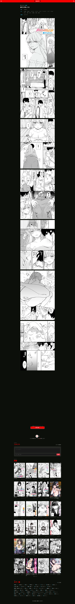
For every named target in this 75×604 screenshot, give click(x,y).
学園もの (16, 590)
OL (25, 593)
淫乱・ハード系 (55, 588)
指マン (30, 12)
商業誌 (26, 5)
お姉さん (28, 11)
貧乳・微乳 (30, 586)
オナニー (40, 593)
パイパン (40, 11)
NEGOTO (37, 1)
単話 (27, 12)
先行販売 (40, 595)
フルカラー (23, 586)
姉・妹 (22, 590)
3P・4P (36, 588)
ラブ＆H (52, 11)
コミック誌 (37, 586)
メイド (48, 11)
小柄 (34, 595)
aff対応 (25, 11)
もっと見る (59, 582)
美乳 (36, 12)
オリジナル (32, 11)
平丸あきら (25, 9)
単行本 (32, 584)
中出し (25, 12)
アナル (33, 590)
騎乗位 (49, 588)
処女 (26, 588)
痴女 (20, 593)
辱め (42, 590)
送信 (58, 454)
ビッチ (45, 595)
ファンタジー (44, 11)
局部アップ (28, 595)
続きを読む (37, 427)
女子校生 (49, 584)
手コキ (51, 593)
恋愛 (47, 590)
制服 (31, 588)
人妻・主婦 (17, 586)
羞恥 (16, 593)
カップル (36, 11)
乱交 (29, 593)
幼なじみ (34, 593)
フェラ (43, 584)
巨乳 (27, 584)
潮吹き (33, 12)
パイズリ (52, 590)
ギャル (46, 593)
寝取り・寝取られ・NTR (19, 588)
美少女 (39, 12)
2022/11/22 (26, 14)
